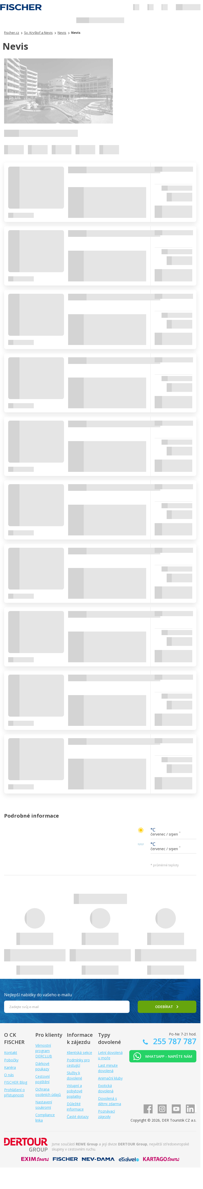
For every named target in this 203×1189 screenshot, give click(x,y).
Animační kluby (110, 1078)
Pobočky (11, 1060)
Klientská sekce (79, 1052)
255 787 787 (173, 1041)
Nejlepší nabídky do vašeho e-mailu (38, 995)
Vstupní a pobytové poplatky (74, 1091)
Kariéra (10, 1067)
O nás (9, 1074)
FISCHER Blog (15, 1082)
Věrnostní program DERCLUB (43, 1051)
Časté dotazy (78, 1116)
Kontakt (10, 1052)
